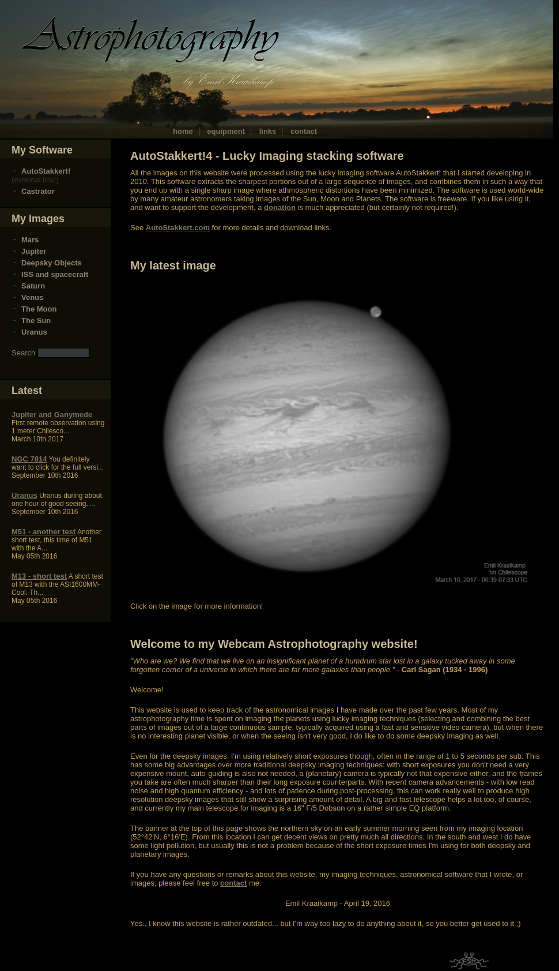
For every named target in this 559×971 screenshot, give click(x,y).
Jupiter (33, 251)
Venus (32, 297)
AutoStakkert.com (178, 227)
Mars (30, 239)
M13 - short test (39, 576)
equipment (226, 131)
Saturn (33, 286)
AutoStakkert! (45, 171)
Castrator (38, 191)
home (183, 131)
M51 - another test (43, 531)
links (268, 131)
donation (280, 207)
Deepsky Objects (51, 262)
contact (303, 131)
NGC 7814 (29, 459)
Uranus (34, 332)
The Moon (38, 309)
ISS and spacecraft (54, 274)
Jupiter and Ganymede (52, 414)
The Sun (36, 320)
